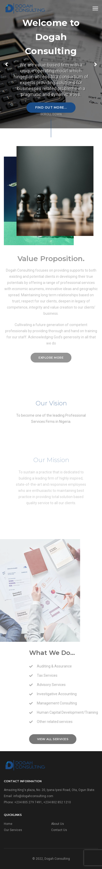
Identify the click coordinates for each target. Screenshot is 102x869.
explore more (51, 357)
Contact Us (59, 830)
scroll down (51, 114)
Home (8, 824)
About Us (57, 824)
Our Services (13, 830)
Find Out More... (51, 107)
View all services (74, 739)
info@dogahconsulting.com (33, 796)
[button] (95, 64)
